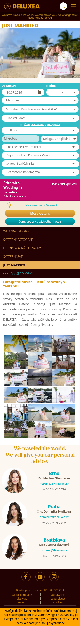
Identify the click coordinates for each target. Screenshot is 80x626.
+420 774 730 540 (54, 522)
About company (22, 595)
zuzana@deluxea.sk (54, 550)
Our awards (58, 595)
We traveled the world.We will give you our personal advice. (40, 454)
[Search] (63, 6)
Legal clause (58, 598)
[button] (40, 100)
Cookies (58, 602)
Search (22, 602)
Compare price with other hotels (40, 221)
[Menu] (72, 6)
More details (40, 213)
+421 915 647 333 (54, 556)
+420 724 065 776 (54, 489)
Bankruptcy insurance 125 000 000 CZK (40, 590)
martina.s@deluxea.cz (54, 484)
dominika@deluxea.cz (54, 517)
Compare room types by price (42, 124)
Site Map (22, 598)
